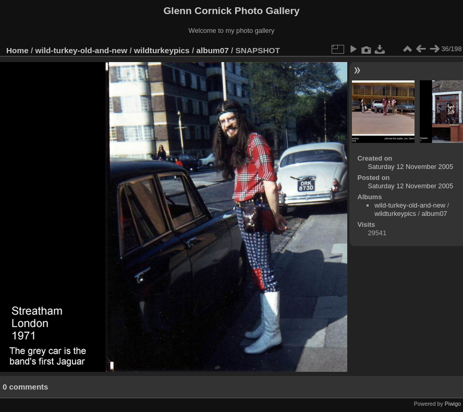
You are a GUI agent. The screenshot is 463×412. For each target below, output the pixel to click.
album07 (212, 50)
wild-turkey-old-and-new (81, 50)
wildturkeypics (162, 50)
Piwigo (453, 404)
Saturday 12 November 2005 (410, 167)
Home (17, 50)
